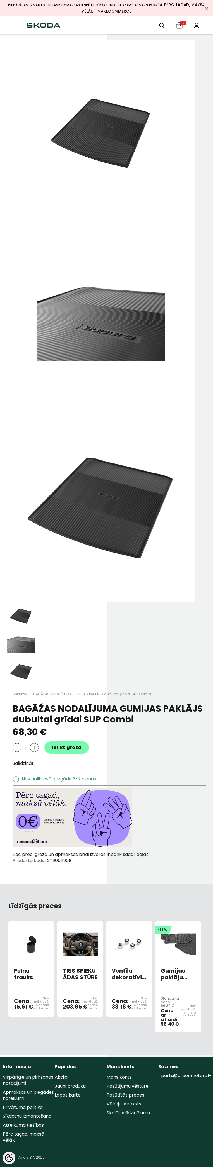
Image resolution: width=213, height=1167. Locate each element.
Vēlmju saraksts (124, 1104)
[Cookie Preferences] (9, 1158)
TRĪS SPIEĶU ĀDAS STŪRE (80, 974)
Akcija (61, 1077)
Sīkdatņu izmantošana (27, 1116)
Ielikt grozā (67, 747)
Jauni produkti (70, 1086)
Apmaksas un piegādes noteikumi (28, 1095)
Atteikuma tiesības (23, 1125)
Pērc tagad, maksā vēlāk (23, 1137)
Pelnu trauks (23, 974)
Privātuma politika (23, 1107)
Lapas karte (68, 1095)
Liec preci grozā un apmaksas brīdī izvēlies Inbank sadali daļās (81, 854)
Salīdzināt (23, 763)
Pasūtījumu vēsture (128, 1086)
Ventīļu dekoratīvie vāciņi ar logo (128, 974)
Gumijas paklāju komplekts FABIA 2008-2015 (176, 974)
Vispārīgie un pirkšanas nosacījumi (28, 1080)
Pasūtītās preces (125, 1095)
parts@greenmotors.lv (186, 1076)
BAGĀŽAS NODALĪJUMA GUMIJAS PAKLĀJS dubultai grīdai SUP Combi (92, 694)
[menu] (162, 25)
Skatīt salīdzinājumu (128, 1113)
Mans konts (119, 1077)
